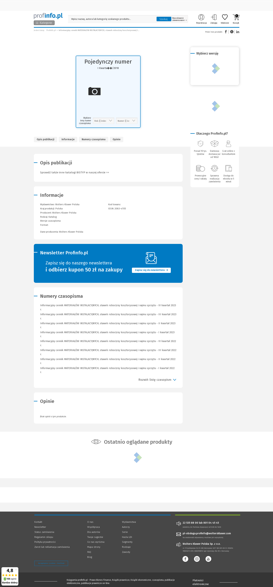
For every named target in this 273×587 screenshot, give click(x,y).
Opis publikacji (45, 139)
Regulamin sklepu (43, 537)
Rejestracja (201, 19)
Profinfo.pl (51, 30)
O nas (90, 522)
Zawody (126, 552)
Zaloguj (213, 19)
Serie (125, 532)
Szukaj (163, 19)
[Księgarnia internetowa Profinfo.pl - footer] (44, 580)
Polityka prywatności (45, 542)
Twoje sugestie (95, 537)
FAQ (89, 552)
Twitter (231, 32)
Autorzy (126, 527)
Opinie (116, 139)
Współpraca (93, 527)
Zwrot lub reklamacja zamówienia (52, 547)
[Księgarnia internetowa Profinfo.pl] (48, 16)
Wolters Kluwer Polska (64, 212)
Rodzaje (126, 547)
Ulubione (225, 19)
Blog (89, 557)
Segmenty (127, 542)
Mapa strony (93, 547)
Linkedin (237, 32)
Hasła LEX (127, 537)
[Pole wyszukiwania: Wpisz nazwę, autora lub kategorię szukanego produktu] (111, 19)
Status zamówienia (44, 532)
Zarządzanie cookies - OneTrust (51, 563)
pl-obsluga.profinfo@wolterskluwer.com (207, 533)
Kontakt (38, 522)
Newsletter (40, 527)
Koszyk (236, 19)
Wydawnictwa (129, 522)
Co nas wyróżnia (95, 542)
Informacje (68, 139)
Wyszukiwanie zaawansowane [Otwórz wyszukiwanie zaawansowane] (179, 19)
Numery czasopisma (93, 139)
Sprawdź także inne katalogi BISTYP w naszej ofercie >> (74, 172)
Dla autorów (93, 532)
